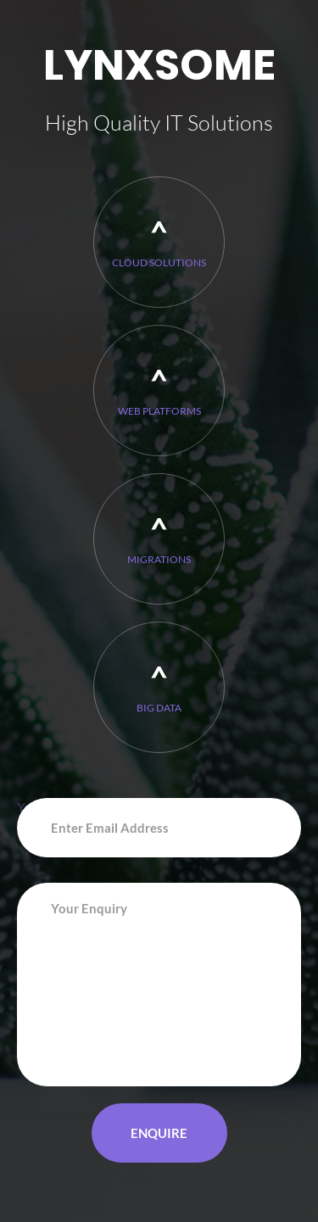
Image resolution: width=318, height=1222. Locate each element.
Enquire (159, 1133)
